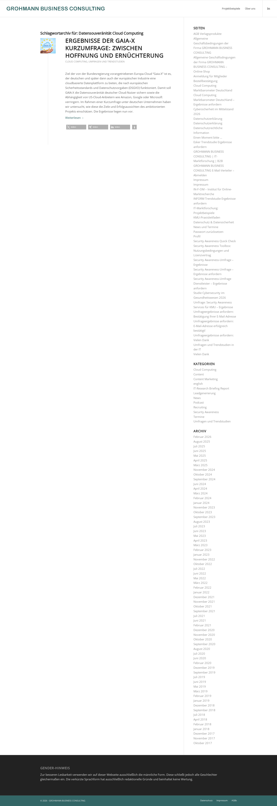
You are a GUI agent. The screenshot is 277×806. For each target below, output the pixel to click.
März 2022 (200, 583)
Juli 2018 (199, 715)
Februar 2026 (202, 437)
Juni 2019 (199, 682)
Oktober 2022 (202, 564)
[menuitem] (230, 8)
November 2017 (204, 738)
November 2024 (204, 470)
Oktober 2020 (202, 639)
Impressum (200, 180)
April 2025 (200, 460)
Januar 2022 (201, 592)
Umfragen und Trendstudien (107, 61)
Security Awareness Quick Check (214, 241)
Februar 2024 (202, 498)
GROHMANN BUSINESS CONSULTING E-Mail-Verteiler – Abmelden (213, 170)
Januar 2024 (201, 503)
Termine (198, 417)
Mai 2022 (199, 578)
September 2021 (204, 611)
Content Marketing (205, 379)
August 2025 (201, 441)
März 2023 (200, 545)
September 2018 (204, 710)
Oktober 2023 (202, 512)
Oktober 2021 (202, 606)
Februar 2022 (202, 587)
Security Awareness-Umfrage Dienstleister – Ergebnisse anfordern (212, 283)
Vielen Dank (201, 354)
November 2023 (204, 507)
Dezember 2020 (204, 630)
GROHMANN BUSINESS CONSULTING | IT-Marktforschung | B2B (208, 156)
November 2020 (204, 635)
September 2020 (204, 644)
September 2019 (204, 672)
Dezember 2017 (204, 733)
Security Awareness (206, 412)
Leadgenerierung (204, 393)
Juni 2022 (199, 573)
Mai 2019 (199, 686)
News (197, 398)
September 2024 (204, 479)
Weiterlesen (74, 118)
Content (198, 374)
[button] (76, 127)
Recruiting (200, 407)
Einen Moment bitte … (207, 137)
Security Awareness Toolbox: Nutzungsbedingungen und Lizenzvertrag (212, 250)
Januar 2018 (201, 729)
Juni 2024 (199, 484)
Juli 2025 (199, 446)
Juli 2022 (199, 569)
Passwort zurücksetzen (208, 232)
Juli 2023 (199, 526)
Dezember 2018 (204, 705)
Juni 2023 (199, 531)
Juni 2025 (199, 451)
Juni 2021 (199, 620)
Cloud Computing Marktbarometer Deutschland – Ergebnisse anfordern (213, 99)
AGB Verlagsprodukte (207, 34)
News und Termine (205, 227)
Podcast (198, 402)
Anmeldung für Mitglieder (210, 76)
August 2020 (201, 649)
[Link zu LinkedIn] (268, 8)
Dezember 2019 (204, 668)
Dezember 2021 (204, 597)
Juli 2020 (199, 653)
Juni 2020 (199, 658)
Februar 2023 (202, 550)
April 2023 (200, 540)
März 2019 (200, 691)
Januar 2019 (201, 700)
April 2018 (200, 719)
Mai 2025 (199, 455)
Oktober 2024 (202, 474)
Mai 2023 (199, 536)
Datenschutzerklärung (207, 119)
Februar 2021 (202, 625)
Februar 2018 (202, 724)
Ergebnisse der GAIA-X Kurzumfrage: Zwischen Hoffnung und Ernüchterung (114, 48)
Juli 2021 (199, 616)
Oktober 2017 (202, 743)
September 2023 (204, 517)
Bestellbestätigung (205, 81)
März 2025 (200, 465)
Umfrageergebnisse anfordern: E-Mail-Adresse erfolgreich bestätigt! (213, 326)
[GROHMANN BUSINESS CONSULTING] (56, 8)
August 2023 (201, 522)
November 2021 (204, 601)
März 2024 (200, 493)
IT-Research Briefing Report (211, 388)
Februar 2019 (202, 696)
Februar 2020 (202, 663)
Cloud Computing (76, 61)
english (198, 383)
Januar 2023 (201, 554)
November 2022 (204, 559)
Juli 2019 (199, 677)
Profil (197, 236)
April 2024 (200, 488)
